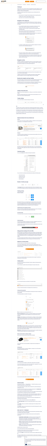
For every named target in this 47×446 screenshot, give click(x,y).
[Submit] (36, 1)
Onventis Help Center (19, 4)
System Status (27, 1)
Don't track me (29, 444)
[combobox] (41, 1)
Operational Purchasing (33, 4)
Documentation (24, 4)
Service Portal (32, 1)
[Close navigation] (11, 4)
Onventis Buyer (28, 4)
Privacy (26, 442)
